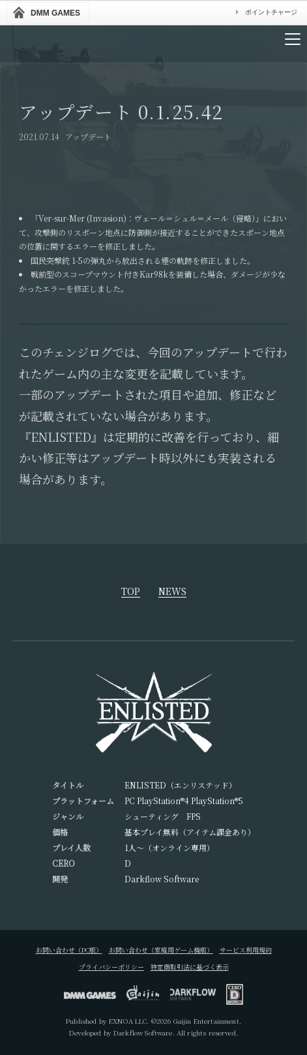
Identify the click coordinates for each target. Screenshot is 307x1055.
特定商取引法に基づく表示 (190, 967)
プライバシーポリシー (111, 967)
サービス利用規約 (246, 950)
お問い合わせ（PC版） (69, 950)
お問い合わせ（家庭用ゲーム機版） (161, 950)
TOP (130, 592)
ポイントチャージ (271, 12)
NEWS (172, 592)
